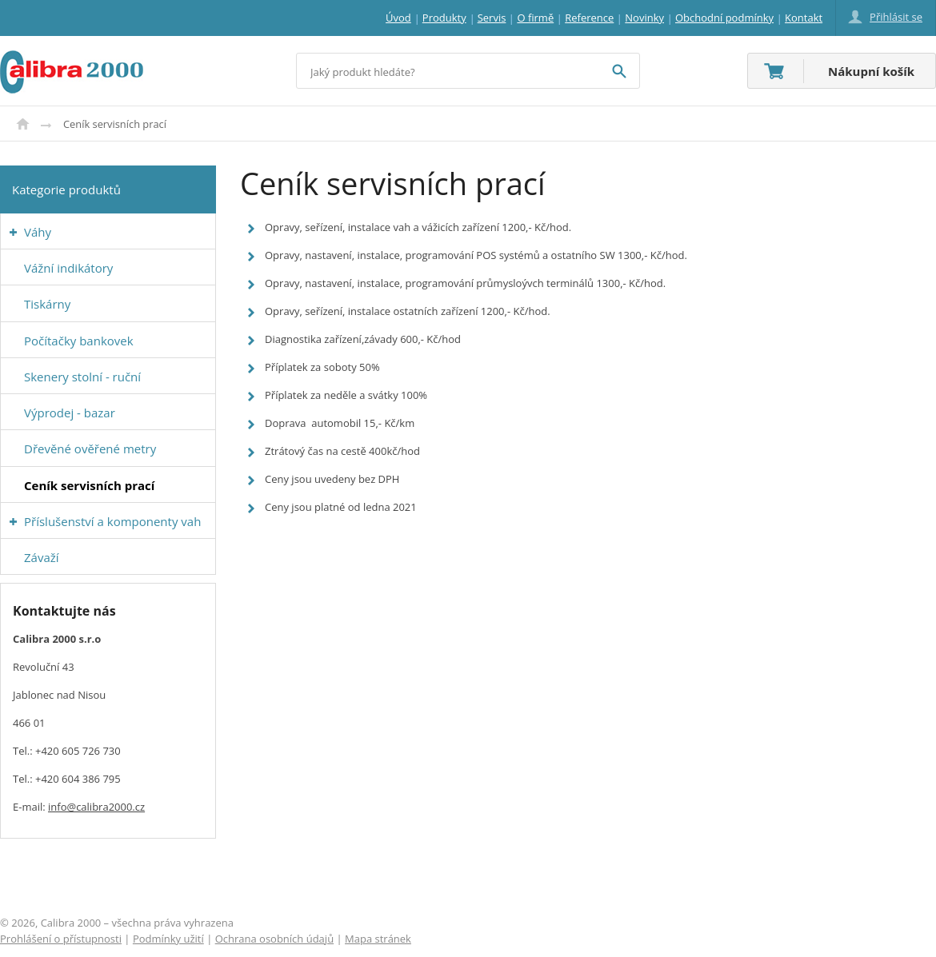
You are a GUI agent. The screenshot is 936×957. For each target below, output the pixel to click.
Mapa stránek (378, 938)
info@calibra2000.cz (96, 806)
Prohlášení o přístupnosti (61, 938)
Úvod (23, 124)
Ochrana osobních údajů (274, 938)
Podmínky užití (168, 938)
